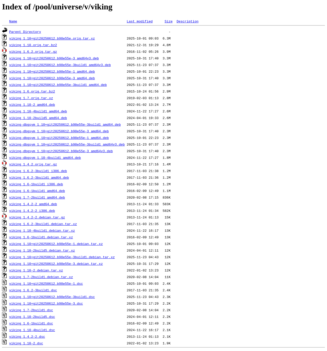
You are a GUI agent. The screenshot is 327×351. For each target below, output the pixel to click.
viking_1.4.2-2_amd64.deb (33, 204)
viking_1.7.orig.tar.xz (31, 98)
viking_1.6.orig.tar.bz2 (32, 91)
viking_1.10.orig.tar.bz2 (33, 45)
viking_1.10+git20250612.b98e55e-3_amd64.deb (52, 78)
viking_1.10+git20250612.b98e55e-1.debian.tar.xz (56, 243)
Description (187, 21)
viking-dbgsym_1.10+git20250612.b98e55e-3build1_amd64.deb (65, 124)
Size (168, 21)
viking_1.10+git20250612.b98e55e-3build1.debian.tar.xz (62, 257)
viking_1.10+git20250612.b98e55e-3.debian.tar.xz (56, 263)
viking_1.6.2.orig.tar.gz (33, 51)
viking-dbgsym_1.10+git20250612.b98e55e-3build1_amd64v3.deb (67, 144)
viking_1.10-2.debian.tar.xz (36, 270)
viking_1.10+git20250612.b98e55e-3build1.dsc (52, 296)
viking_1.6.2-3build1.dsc (33, 290)
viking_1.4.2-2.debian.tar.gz (37, 217)
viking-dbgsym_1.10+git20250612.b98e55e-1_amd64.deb (59, 137)
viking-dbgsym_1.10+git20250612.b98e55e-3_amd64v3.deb (61, 151)
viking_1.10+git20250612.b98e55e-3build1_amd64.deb (58, 84)
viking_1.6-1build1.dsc (31, 323)
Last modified (140, 21)
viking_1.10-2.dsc (26, 343)
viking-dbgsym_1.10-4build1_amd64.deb (45, 157)
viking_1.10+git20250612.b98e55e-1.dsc (46, 283)
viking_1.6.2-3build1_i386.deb (38, 170)
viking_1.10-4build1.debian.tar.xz (42, 230)
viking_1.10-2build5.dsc (32, 316)
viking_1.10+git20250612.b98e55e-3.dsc (46, 303)
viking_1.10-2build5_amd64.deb (38, 117)
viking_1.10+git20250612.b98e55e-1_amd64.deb (52, 71)
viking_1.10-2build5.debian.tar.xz (42, 250)
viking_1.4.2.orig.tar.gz (33, 164)
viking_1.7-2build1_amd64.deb (37, 197)
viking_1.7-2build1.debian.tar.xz (41, 277)
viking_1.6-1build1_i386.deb (36, 184)
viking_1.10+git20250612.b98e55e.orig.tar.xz (52, 38)
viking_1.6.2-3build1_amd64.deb (39, 177)
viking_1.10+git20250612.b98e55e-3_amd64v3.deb (54, 58)
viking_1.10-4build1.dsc (32, 330)
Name (13, 21)
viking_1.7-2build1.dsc (31, 310)
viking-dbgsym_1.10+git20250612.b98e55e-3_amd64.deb (59, 131)
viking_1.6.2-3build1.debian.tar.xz (43, 224)
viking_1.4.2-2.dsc (27, 336)
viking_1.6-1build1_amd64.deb (37, 190)
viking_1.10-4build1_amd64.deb (38, 111)
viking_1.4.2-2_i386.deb (32, 210)
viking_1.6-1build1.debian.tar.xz (41, 237)
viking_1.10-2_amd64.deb (32, 104)
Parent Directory (25, 31)
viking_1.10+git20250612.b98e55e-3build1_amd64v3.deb (60, 64)
